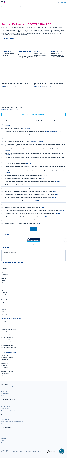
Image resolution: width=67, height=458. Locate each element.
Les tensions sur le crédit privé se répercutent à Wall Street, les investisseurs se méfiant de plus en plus (30, 213)
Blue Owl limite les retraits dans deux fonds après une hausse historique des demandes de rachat (28, 191)
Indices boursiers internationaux (8, 329)
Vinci (2, 266)
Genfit (2, 302)
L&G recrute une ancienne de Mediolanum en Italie (17, 141)
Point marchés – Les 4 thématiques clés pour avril (18, 134)
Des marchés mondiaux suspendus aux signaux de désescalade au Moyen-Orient (24, 131)
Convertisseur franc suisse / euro (8, 347)
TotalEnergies (4, 274)
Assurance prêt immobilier (7, 371)
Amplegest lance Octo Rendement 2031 (14, 184)
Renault (3, 280)
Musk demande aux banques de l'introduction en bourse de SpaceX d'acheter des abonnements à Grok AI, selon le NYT (34, 124)
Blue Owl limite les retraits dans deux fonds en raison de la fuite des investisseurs (25, 204)
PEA (2, 375)
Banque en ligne (5, 355)
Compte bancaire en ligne (7, 357)
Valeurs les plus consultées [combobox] (9, 252)
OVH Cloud (4, 292)
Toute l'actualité (62, 39)
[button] (1, 2)
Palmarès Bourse (5, 331)
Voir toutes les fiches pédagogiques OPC (33, 114)
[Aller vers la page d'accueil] (4, 2)
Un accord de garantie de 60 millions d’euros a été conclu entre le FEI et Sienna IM (25, 175)
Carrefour (3, 309)
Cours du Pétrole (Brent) (6, 334)
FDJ (2, 270)
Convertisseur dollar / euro (7, 339)
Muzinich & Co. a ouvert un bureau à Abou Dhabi (17, 138)
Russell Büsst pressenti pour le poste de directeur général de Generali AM (23, 178)
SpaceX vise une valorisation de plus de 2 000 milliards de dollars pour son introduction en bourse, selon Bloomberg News (34, 157)
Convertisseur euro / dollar (7, 341)
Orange (3, 284)
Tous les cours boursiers (6, 323)
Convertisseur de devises (7, 337)
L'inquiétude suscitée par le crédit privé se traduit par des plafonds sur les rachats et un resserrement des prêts (32, 188)
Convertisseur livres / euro (7, 345)
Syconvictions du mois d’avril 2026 (13, 128)
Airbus (2, 290)
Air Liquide (3, 305)
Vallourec (3, 307)
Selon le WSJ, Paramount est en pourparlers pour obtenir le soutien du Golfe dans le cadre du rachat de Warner (32, 120)
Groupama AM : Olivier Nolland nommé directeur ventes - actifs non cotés (23, 220)
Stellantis (3, 278)
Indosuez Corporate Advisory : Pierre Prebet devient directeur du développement (24, 216)
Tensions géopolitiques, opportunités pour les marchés (19, 200)
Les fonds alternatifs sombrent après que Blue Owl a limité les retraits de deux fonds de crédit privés (29, 194)
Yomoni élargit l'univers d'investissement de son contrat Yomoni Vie (21, 223)
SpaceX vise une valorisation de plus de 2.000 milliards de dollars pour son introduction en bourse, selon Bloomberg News (34, 153)
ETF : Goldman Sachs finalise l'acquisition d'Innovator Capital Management (23, 207)
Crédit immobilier (5, 365)
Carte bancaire (4, 359)
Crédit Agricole (4, 268)
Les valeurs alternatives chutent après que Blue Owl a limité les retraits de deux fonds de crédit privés (29, 181)
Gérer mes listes (5, 259)
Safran (2, 272)
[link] (10, 386)
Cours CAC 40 (4, 326)
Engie (2, 311)
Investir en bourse (5, 373)
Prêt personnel (4, 367)
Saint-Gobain (4, 287)
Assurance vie (4, 363)
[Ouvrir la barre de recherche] (58, 2)
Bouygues (3, 282)
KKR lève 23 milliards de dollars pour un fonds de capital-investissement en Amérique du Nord (28, 197)
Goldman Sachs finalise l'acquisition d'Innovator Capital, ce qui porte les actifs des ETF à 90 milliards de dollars (32, 210)
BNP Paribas (4, 294)
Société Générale (5, 297)
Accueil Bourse (4, 321)
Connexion (63, 2)
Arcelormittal (4, 299)
